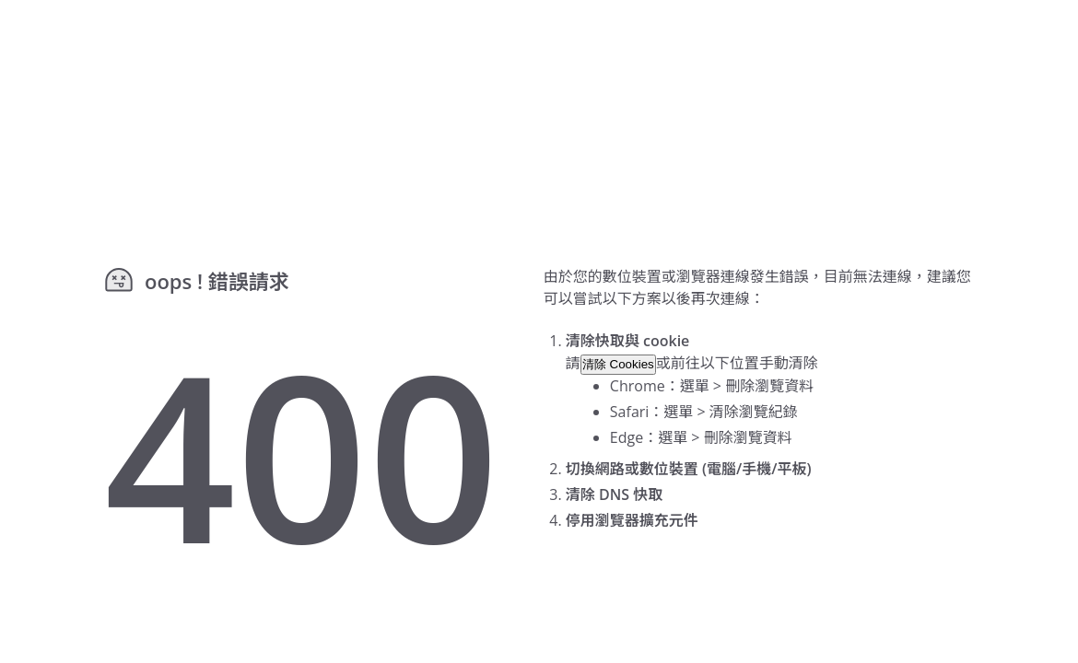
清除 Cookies (618, 364)
